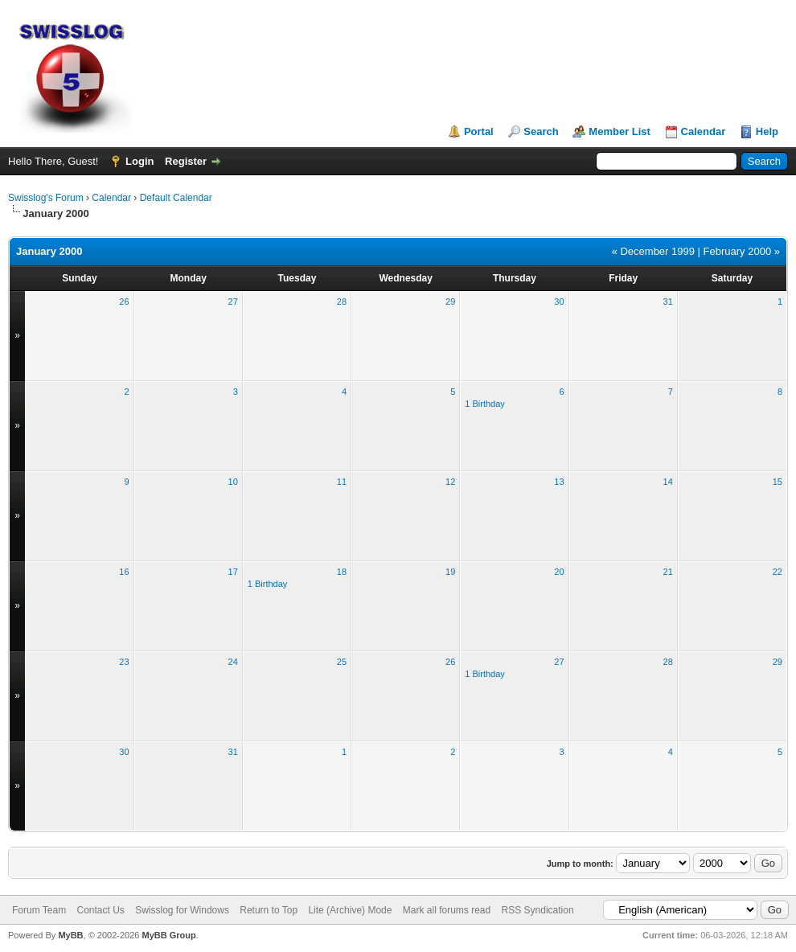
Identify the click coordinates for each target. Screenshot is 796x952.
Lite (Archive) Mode (350, 910)
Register (186, 161)
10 (233, 481)
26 (124, 301)
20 (559, 572)
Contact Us (100, 910)
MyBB (70, 935)
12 (450, 481)
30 (559, 301)
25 (342, 662)
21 (668, 572)
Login (139, 161)
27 (233, 301)
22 (777, 572)
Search (540, 131)
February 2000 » (742, 251)
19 (450, 572)
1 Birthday (485, 403)
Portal (479, 131)
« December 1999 (653, 251)
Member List (619, 131)
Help (767, 131)
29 (450, 301)
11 (342, 481)
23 (124, 662)
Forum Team (39, 910)
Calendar (703, 131)
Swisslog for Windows (182, 910)
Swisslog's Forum (46, 197)
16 (124, 572)
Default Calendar (176, 197)
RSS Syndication (538, 910)
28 (342, 301)
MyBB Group (168, 935)
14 (668, 481)
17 (233, 572)
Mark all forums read (446, 910)
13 (559, 481)
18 (342, 572)
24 (233, 662)
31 (668, 301)
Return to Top (268, 910)
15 (777, 481)
